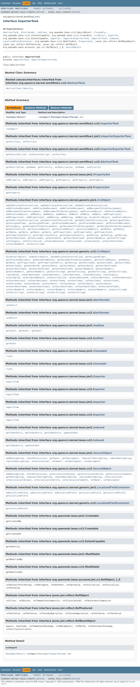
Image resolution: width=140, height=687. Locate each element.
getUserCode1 (104, 262)
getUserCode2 (122, 262)
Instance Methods (35, 108)
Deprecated (50, 3)
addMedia (35, 214)
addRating (53, 217)
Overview (6, 3)
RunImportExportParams (64, 117)
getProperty (63, 180)
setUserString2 (35, 292)
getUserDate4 (53, 238)
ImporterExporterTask (76, 38)
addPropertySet (112, 214)
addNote (73, 214)
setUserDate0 (31, 283)
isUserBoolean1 (51, 274)
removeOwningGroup (120, 458)
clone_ (10, 356)
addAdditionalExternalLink (22, 205)
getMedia (106, 229)
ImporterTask (99, 38)
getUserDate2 (67, 265)
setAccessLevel (41, 461)
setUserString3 (56, 292)
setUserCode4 (73, 241)
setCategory (13, 241)
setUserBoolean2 (121, 277)
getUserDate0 (31, 265)
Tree (39, 3)
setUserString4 (35, 244)
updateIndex (71, 432)
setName (79, 167)
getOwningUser (70, 458)
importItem (12, 407)
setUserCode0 (57, 280)
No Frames (48, 8)
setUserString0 (117, 289)
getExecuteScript (16, 154)
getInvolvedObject (38, 229)
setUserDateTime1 (39, 286)
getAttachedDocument (64, 223)
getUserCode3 (13, 265)
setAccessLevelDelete (47, 480)
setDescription (64, 167)
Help (60, 3)
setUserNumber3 (76, 289)
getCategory (13, 226)
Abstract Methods (61, 108)
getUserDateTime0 (106, 265)
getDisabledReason (44, 260)
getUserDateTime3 (62, 269)
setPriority (94, 167)
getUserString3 (117, 271)
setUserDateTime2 (62, 286)
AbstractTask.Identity (19, 88)
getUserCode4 (35, 238)
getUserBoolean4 (15, 238)
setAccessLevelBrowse (19, 480)
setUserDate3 (85, 283)
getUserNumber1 (105, 269)
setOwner (57, 461)
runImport (44, 117)
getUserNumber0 (84, 269)
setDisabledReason (33, 277)
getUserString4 (116, 238)
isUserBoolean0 (30, 274)
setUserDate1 (49, 283)
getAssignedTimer (120, 220)
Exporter (113, 35)
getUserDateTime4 (74, 238)
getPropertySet (62, 232)
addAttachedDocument (18, 208)
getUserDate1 (49, 265)
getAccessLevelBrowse (62, 474)
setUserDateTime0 (16, 286)
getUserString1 (76, 271)
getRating (92, 235)
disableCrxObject (99, 217)
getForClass (13, 141)
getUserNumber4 (96, 238)
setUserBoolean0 (78, 277)
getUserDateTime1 (16, 269)
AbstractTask (10, 32)
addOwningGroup (15, 458)
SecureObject (73, 47)
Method (40, 12)
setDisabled (13, 277)
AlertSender (28, 32)
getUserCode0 (86, 262)
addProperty (13, 180)
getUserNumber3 (35, 271)
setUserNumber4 (15, 244)
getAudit (11, 330)
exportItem (12, 381)
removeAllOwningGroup (94, 458)
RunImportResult (16, 117)
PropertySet (86, 41)
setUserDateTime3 (85, 286)
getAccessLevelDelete (90, 474)
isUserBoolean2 (71, 274)
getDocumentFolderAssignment (40, 226)
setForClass (30, 141)
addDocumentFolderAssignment (104, 208)
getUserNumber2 (15, 271)
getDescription (15, 167)
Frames (37, 8)
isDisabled (12, 274)
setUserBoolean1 (100, 277)
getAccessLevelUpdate (118, 474)
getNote (23, 232)
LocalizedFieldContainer (18, 41)
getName (30, 167)
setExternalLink (32, 241)
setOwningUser (73, 461)
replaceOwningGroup (17, 461)
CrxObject (99, 35)
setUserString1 (15, 292)
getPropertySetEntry (18, 235)
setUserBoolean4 (54, 241)
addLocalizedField (17, 492)
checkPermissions (36, 458)
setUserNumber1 (35, 289)
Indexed (113, 38)
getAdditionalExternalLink (22, 220)
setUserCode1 (75, 280)
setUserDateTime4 (112, 241)
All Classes (65, 8)
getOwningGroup (15, 477)
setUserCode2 (93, 280)
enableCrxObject (121, 217)
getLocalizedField (90, 492)
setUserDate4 (91, 241)
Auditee (42, 32)
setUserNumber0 (15, 289)
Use (34, 3)
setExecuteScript (39, 154)
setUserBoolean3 (15, 280)
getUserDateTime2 (39, 269)
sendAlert (11, 305)
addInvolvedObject (91, 211)
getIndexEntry (14, 432)
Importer (55, 38)
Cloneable (99, 32)
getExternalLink (15, 229)
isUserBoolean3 (92, 274)
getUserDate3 (85, 265)
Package (16, 3)
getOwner (55, 458)
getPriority (45, 167)
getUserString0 (56, 271)
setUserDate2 (67, 283)
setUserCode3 (111, 280)
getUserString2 (97, 271)
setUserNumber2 (56, 289)
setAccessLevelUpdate (75, 480)
